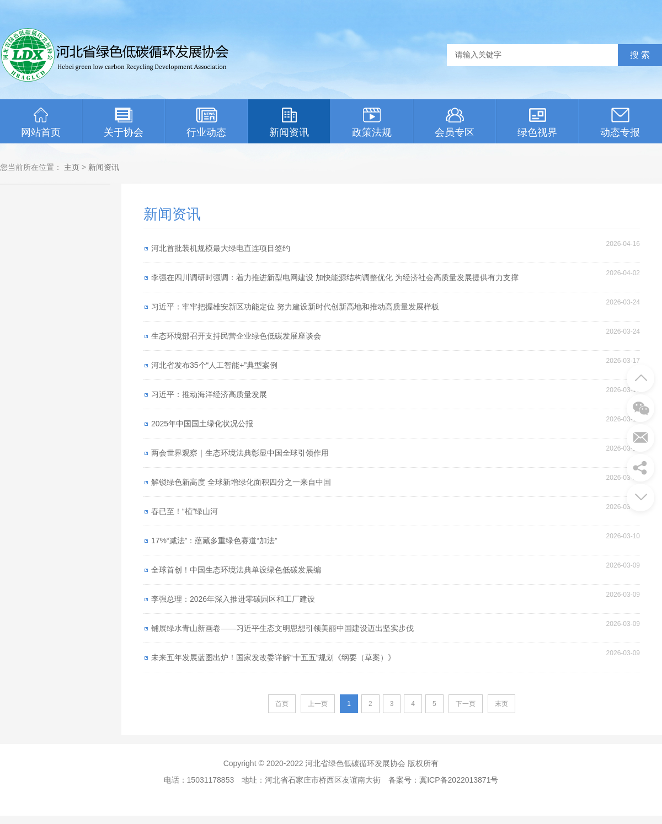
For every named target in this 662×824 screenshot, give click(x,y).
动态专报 (620, 123)
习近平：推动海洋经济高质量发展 (209, 394)
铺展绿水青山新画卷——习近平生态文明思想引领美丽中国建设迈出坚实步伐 (282, 628)
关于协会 (123, 123)
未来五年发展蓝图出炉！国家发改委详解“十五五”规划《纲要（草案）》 (273, 657)
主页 (71, 167)
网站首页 (41, 123)
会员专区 (454, 123)
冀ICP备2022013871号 (458, 779)
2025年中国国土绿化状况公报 (202, 423)
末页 (501, 704)
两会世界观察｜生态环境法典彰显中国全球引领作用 (240, 452)
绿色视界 (537, 123)
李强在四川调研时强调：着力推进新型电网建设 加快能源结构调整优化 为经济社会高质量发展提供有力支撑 (335, 277)
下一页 (466, 704)
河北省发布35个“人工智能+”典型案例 (214, 365)
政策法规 (372, 123)
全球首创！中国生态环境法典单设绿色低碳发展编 (236, 569)
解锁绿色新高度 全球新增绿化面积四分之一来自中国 (241, 482)
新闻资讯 (289, 123)
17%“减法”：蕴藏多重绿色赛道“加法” (214, 540)
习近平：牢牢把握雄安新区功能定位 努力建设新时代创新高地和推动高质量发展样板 (295, 306)
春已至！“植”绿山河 (184, 511)
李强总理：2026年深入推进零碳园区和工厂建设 (233, 599)
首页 (282, 704)
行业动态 (206, 123)
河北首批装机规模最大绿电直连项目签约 (220, 248)
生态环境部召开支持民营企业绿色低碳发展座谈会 (236, 335)
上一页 (318, 704)
